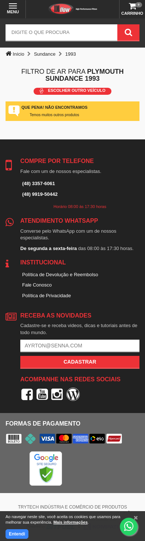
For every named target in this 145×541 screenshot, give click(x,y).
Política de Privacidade (46, 295)
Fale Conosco (37, 285)
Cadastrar (79, 362)
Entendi (17, 534)
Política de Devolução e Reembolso (60, 274)
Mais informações (70, 522)
